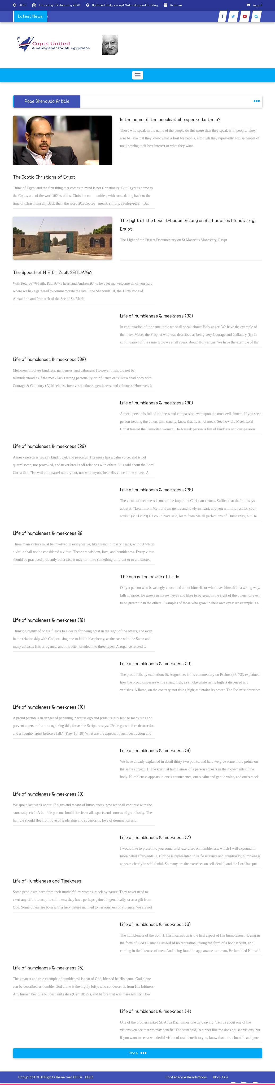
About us (220, 1077)
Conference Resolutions (186, 1077)
